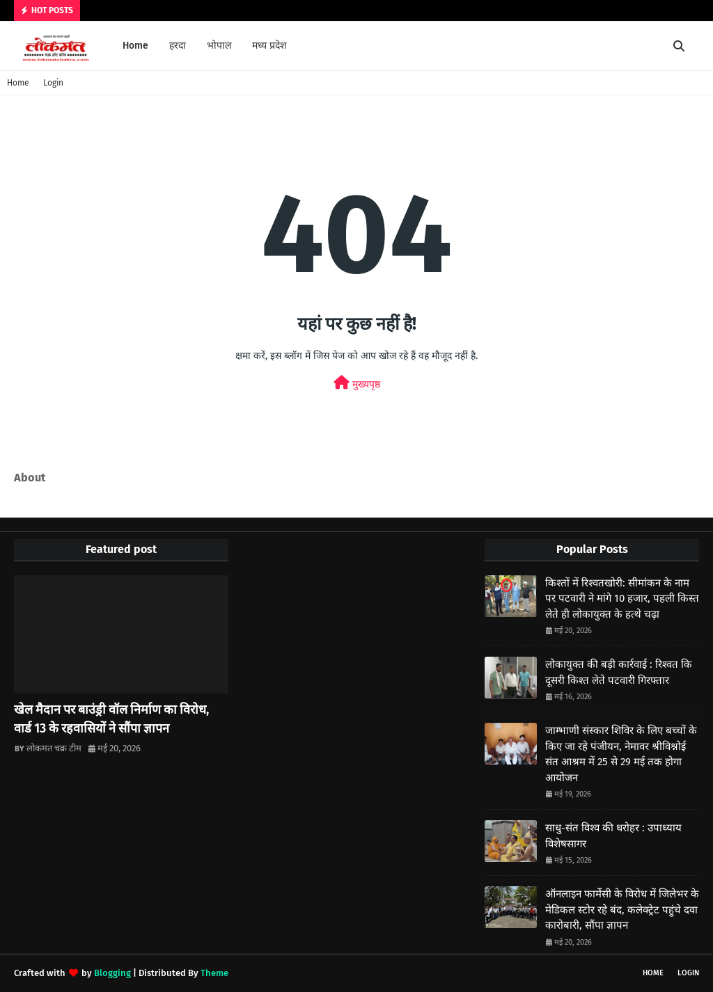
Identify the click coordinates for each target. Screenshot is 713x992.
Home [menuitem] (135, 45)
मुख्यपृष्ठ (357, 383)
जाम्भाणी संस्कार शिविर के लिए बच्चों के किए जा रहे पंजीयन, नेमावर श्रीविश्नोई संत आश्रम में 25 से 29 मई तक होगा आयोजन (621, 754)
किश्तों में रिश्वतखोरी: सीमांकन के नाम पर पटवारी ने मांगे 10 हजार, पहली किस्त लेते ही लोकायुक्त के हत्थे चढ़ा (622, 599)
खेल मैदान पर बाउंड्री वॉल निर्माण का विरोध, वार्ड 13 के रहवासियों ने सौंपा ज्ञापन (111, 719)
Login (53, 83)
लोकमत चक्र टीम (53, 748)
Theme (214, 973)
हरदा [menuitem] (177, 45)
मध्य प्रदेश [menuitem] (269, 45)
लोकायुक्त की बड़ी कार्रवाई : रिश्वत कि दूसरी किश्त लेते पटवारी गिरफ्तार (618, 672)
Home (18, 83)
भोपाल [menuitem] (219, 45)
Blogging (112, 973)
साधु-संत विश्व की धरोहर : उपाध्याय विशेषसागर (613, 836)
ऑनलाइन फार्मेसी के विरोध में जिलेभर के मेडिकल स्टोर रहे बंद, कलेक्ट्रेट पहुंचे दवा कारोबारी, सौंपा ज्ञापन (622, 909)
